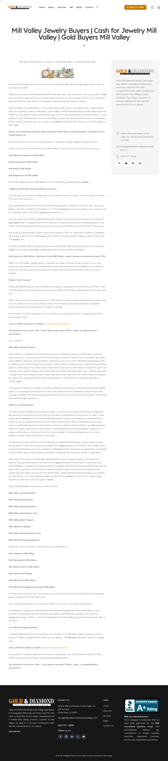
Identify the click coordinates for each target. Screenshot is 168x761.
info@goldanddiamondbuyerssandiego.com (77, 718)
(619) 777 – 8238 (128, 156)
